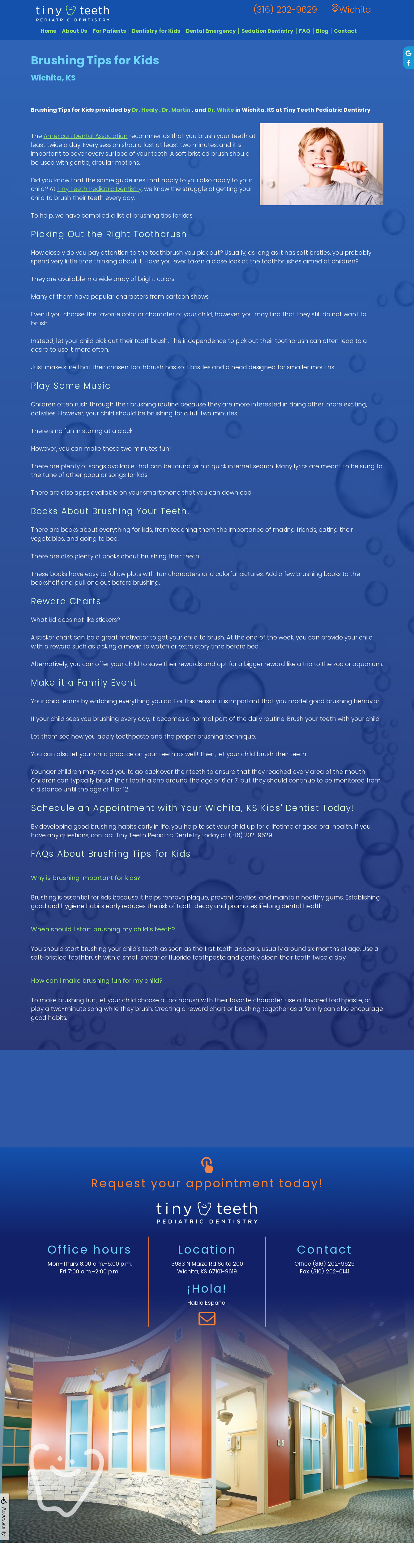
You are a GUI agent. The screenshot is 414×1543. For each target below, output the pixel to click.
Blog (322, 31)
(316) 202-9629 (334, 1264)
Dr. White (220, 110)
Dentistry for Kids (156, 31)
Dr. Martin (176, 110)
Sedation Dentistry (267, 31)
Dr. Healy (145, 110)
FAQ (304, 31)
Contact (345, 31)
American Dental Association (86, 136)
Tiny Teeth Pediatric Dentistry (326, 110)
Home (48, 31)
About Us (74, 31)
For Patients (109, 31)
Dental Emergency (211, 31)
